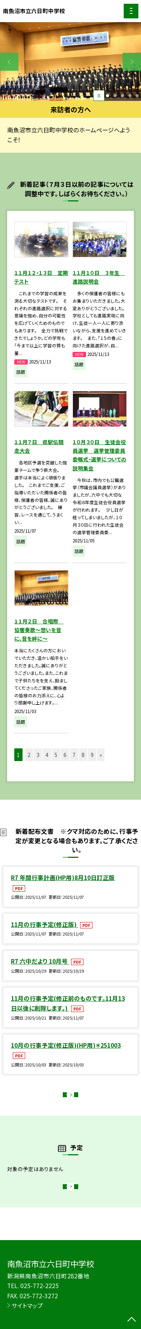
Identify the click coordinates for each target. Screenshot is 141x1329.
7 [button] (74, 754)
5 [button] (137, 96)
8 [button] (83, 754)
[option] (70, 61)
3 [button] (122, 96)
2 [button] (115, 96)
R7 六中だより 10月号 (40, 961)
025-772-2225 (39, 1285)
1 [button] (107, 96)
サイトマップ (27, 1305)
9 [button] (92, 754)
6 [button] (65, 754)
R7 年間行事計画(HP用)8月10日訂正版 (63, 877)
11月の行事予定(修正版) (44, 924)
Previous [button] (9, 62)
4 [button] (130, 96)
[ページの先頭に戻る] (131, 1320)
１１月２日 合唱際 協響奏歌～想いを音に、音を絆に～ (39, 629)
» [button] (101, 754)
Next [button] (132, 62)
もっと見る (66, 1097)
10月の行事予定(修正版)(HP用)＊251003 (66, 1045)
